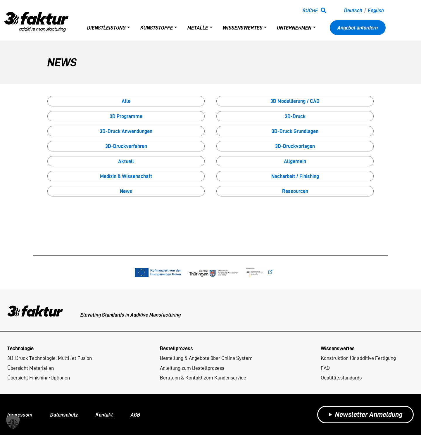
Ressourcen (295, 191)
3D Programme (126, 116)
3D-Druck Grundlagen (295, 131)
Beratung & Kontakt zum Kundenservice (203, 377)
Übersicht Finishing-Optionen (38, 377)
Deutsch (353, 10)
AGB (135, 414)
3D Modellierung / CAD (295, 101)
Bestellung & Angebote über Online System (206, 358)
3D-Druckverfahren (126, 146)
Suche (310, 10)
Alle (126, 101)
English (376, 10)
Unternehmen (294, 27)
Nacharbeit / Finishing (295, 176)
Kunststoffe (156, 27)
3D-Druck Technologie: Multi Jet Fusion (49, 358)
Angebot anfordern (357, 27)
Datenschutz (64, 414)
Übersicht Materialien (30, 368)
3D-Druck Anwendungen (126, 131)
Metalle (197, 27)
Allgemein (295, 161)
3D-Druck (295, 116)
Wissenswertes (243, 27)
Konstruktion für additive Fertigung (358, 358)
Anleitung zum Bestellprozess (192, 368)
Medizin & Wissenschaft (126, 176)
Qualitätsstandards (341, 377)
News (126, 191)
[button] (13, 422)
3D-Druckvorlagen (295, 146)
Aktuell (126, 161)
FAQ (325, 368)
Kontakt (104, 414)
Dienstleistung (106, 27)
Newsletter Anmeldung (365, 414)
